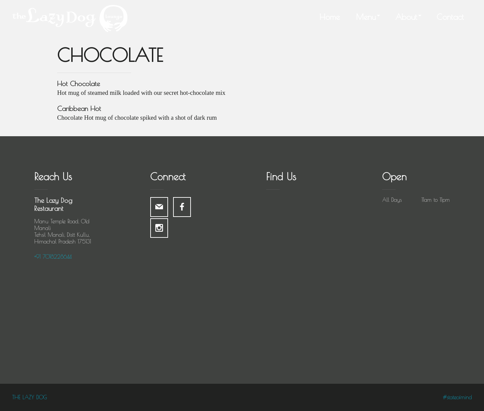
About (406, 17)
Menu (366, 17)
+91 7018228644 (53, 257)
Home (329, 17)
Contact (450, 17)
